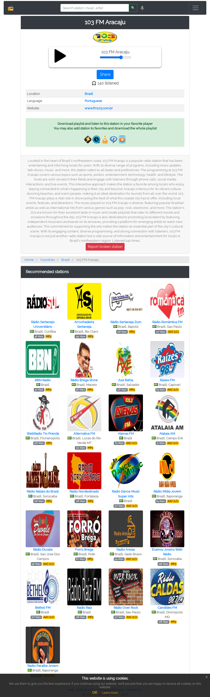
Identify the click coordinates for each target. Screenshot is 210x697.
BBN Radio (43, 380)
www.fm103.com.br (99, 108)
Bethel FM (42, 607)
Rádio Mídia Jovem (167, 491)
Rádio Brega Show (84, 380)
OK (94, 693)
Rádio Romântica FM (167, 322)
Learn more (110, 693)
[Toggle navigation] (195, 8)
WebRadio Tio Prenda (43, 433)
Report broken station (105, 247)
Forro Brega (84, 549)
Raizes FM (167, 380)
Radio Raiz (84, 607)
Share (105, 74)
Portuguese (93, 101)
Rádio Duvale (43, 549)
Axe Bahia (125, 380)
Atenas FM (126, 433)
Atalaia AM (167, 433)
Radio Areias (126, 549)
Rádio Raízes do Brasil (43, 491)
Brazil (89, 94)
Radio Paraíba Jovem (42, 666)
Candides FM (167, 607)
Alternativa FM (84, 433)
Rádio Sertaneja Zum (125, 322)
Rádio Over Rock (126, 607)
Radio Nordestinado (84, 491)
